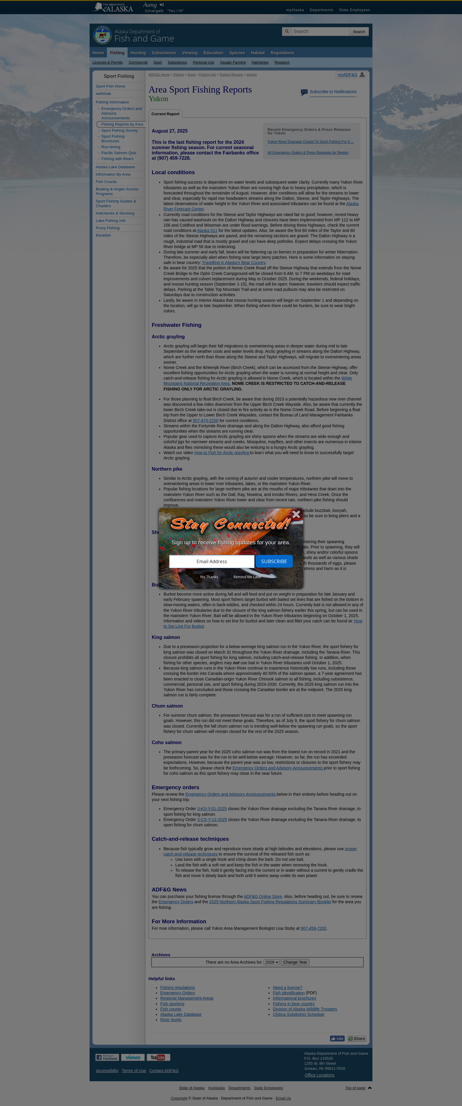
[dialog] (231, 548)
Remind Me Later (248, 576)
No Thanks (209, 576)
